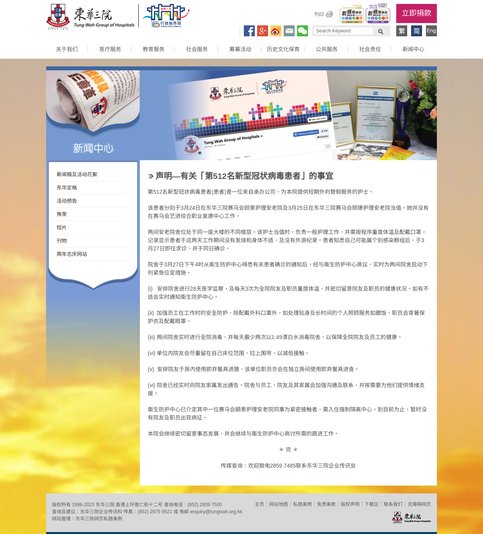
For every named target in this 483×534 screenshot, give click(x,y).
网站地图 (278, 504)
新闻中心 (413, 49)
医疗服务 (110, 49)
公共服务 (327, 49)
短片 (62, 227)
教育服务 (154, 49)
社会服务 (197, 49)
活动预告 (67, 201)
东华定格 (67, 188)
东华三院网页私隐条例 (98, 518)
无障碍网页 (419, 504)
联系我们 (393, 504)
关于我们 (67, 49)
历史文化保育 (283, 49)
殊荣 (62, 214)
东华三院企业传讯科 (101, 511)
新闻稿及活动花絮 (77, 174)
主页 (259, 504)
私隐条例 (302, 504)
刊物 (62, 241)
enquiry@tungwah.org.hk (216, 511)
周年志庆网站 (72, 254)
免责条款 (326, 504)
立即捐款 (416, 13)
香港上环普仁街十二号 (139, 504)
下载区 (372, 504)
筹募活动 (240, 49)
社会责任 (370, 49)
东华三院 (90, 18)
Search (380, 31)
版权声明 (350, 504)
